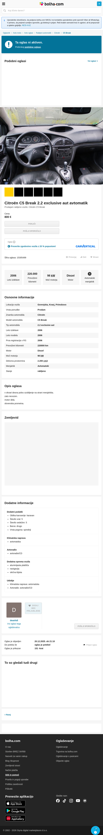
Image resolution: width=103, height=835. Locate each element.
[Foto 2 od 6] (18, 192)
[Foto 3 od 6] (28, 192)
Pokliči (32, 224)
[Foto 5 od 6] (48, 192)
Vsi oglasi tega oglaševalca (14, 626)
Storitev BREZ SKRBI (15, 751)
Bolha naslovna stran (51, 3)
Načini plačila (11, 770)
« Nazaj (8, 715)
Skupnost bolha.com (85, 801)
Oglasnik (6, 33)
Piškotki (8, 789)
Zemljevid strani (12, 765)
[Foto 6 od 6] (57, 192)
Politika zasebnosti (14, 784)
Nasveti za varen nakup (16, 756)
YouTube (78, 801)
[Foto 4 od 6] (38, 192)
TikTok (64, 801)
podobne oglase (33, 47)
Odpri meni (3, 4)
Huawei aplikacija (15, 818)
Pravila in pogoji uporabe (16, 779)
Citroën (57, 33)
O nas (8, 747)
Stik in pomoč (12, 775)
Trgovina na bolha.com (66, 751)
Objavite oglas (62, 761)
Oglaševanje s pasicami (67, 756)
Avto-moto (17, 33)
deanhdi (14, 620)
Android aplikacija (15, 811)
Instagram (71, 801)
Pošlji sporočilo (32, 231)
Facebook (58, 801)
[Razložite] (14, 242)
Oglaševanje (62, 747)
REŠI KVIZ (26, 25)
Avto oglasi (28, 33)
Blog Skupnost (12, 761)
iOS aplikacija (15, 803)
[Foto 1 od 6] (9, 192)
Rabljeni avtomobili (43, 33)
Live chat (95, 830)
